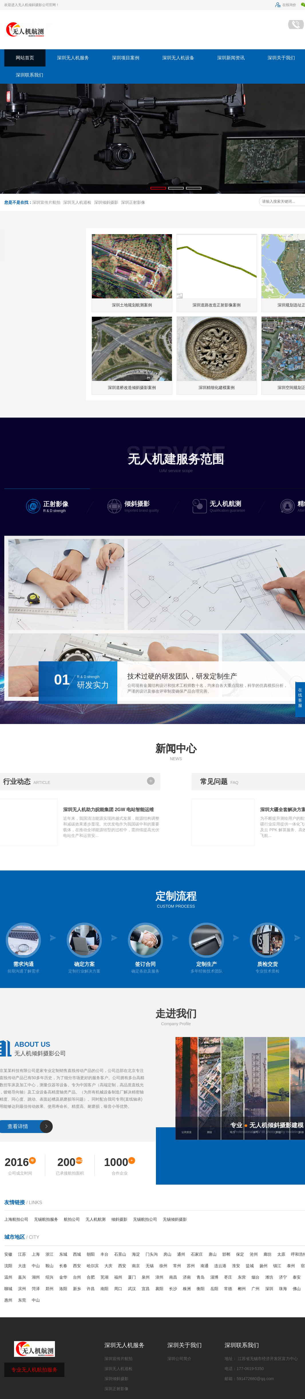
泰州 (291, 1265)
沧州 (254, 1254)
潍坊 (269, 1277)
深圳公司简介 (179, 1358)
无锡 (150, 1265)
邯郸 (226, 1254)
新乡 (77, 1288)
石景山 (120, 1254)
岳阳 (214, 1288)
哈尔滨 (93, 1265)
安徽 (8, 1254)
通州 (181, 1254)
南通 (205, 1265)
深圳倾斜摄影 (106, 202)
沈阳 (8, 1265)
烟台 (255, 1277)
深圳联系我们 (29, 75)
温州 (8, 1277)
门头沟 (152, 1254)
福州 (118, 1277)
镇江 (277, 1265)
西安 (77, 1265)
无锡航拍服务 (46, 1219)
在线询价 (285, 5)
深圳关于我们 (184, 1345)
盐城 (250, 1265)
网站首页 (25, 57)
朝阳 (91, 1254)
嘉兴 (22, 1277)
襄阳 (159, 1288)
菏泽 (36, 1288)
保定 (240, 1254)
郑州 (49, 1288)
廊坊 (268, 1254)
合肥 (91, 1277)
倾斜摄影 (119, 1219)
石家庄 (197, 1254)
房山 (167, 1254)
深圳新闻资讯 (231, 57)
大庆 (108, 1265)
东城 (63, 1254)
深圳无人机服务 (73, 57)
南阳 (104, 1288)
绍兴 (49, 1277)
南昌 (173, 1277)
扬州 (264, 1265)
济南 (187, 1277)
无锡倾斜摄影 (175, 1219)
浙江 (49, 1254)
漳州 (159, 1277)
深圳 (269, 1288)
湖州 (36, 1277)
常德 (228, 1288)
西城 (77, 1254)
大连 (22, 1265)
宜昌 (146, 1288)
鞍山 (49, 1265)
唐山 (213, 1254)
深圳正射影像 (133, 202)
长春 (63, 1265)
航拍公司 (72, 1219)
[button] (158, 188)
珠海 (283, 1288)
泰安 (297, 1277)
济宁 (283, 1277)
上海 (36, 1254)
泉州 (146, 1277)
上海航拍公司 (16, 1219)
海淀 (136, 1254)
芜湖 (104, 1277)
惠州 (8, 1300)
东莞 (22, 1300)
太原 (281, 1254)
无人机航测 (96, 1219)
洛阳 (63, 1288)
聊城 (8, 1288)
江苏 (22, 1254)
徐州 (163, 1265)
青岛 (201, 1277)
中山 (36, 1265)
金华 (63, 1277)
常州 (177, 1265)
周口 (118, 1288)
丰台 (104, 1254)
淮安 (236, 1265)
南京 (136, 1265)
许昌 (91, 1288)
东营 (242, 1277)
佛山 (297, 1288)
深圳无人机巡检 (77, 202)
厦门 (132, 1277)
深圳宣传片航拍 (46, 202)
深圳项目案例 (125, 57)
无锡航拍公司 (145, 1219)
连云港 (220, 1265)
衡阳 (201, 1288)
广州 (255, 1288)
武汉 (132, 1288)
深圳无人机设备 (178, 57)
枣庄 (228, 1277)
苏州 (191, 1265)
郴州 (242, 1288)
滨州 (22, 1288)
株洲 (187, 1288)
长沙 (173, 1288)
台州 (77, 1277)
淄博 (214, 1277)
